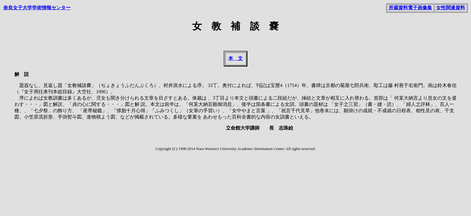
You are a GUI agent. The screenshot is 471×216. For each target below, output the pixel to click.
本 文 (235, 58)
